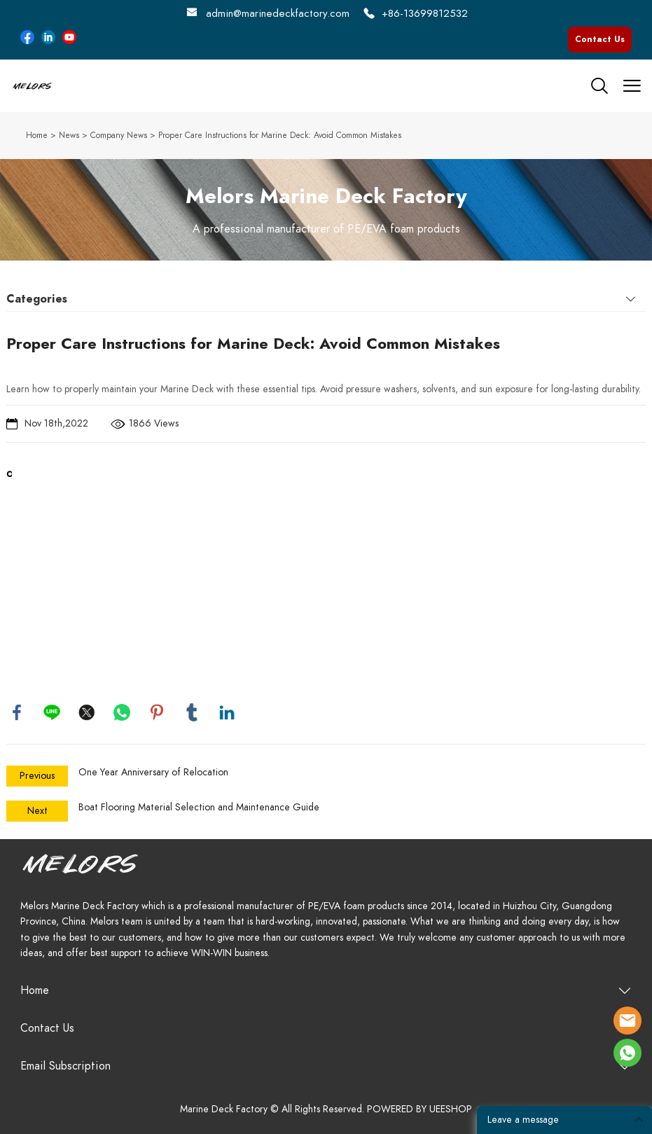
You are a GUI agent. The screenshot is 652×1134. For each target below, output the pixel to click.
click (326, 210)
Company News (118, 135)
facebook (16, 712)
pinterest (156, 712)
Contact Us (600, 39)
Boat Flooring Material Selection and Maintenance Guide (198, 807)
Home (37, 135)
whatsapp (121, 712)
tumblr (191, 712)
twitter (86, 712)
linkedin (226, 712)
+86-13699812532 (425, 13)
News (69, 135)
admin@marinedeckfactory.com (277, 13)
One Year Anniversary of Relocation (153, 772)
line (51, 712)
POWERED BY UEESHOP (419, 1109)
